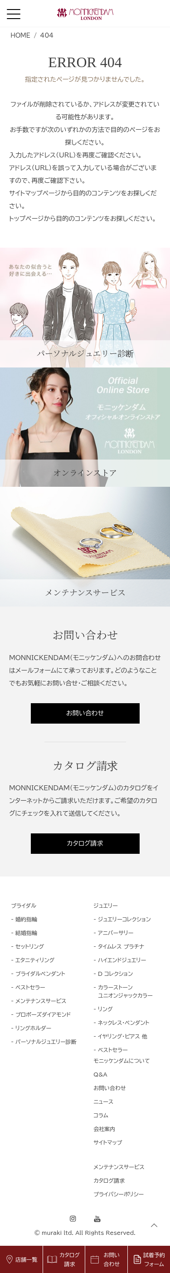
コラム (100, 1115)
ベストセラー (30, 987)
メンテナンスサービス (40, 1001)
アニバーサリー (115, 932)
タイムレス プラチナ (121, 946)
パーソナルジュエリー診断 (46, 1041)
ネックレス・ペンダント (123, 1022)
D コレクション (115, 973)
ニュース (103, 1101)
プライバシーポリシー (118, 1194)
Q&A (100, 1074)
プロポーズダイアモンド (43, 1014)
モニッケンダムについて (121, 1060)
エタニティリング (34, 960)
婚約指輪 (26, 919)
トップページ (26, 218)
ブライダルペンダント (40, 973)
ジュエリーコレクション (124, 919)
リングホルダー (33, 1028)
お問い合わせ (85, 713)
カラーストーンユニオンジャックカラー (125, 991)
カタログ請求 (85, 843)
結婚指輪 (26, 932)
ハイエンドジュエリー (122, 960)
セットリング (29, 946)
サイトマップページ (35, 193)
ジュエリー (105, 905)
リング (105, 1009)
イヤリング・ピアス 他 (122, 1036)
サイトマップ (107, 1142)
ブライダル (23, 905)
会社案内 (104, 1128)
